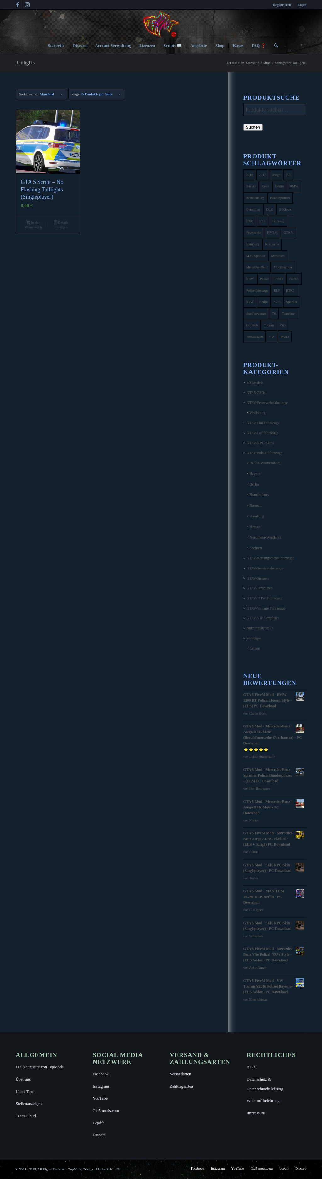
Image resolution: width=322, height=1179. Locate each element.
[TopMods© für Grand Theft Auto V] (161, 24)
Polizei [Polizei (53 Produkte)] (294, 279)
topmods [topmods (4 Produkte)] (252, 325)
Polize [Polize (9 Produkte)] (279, 279)
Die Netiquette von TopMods (40, 1067)
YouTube (100, 1098)
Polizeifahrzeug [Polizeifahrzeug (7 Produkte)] (257, 290)
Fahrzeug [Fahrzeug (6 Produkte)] (277, 221)
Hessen (255, 526)
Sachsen (256, 548)
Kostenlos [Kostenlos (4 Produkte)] (272, 244)
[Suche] (274, 46)
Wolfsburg (257, 413)
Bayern (255, 473)
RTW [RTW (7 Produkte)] (250, 302)
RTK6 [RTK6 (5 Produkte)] (290, 290)
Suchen (253, 127)
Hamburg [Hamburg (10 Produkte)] (252, 244)
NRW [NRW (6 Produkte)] (250, 279)
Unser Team (26, 1091)
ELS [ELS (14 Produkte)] (262, 221)
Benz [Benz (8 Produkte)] (265, 186)
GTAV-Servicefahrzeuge (265, 568)
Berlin (254, 484)
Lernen (255, 648)
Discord (99, 1134)
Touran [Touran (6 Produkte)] (269, 325)
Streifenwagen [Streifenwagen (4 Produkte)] (256, 313)
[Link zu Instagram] (27, 4)
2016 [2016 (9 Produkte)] (249, 175)
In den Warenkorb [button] (33, 224)
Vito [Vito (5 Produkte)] (283, 325)
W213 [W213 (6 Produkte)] (284, 336)
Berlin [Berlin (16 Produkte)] (279, 186)
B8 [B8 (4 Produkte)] (288, 175)
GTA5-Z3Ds (256, 392)
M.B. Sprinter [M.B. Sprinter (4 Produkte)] (255, 256)
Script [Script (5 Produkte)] (263, 302)
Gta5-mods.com (106, 1110)
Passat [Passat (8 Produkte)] (264, 279)
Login (301, 5)
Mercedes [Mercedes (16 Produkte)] (278, 256)
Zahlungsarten (181, 1086)
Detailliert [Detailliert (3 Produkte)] (253, 209)
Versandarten (180, 1073)
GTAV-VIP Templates (263, 618)
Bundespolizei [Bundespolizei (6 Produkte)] (280, 198)
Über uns (23, 1079)
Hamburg (257, 516)
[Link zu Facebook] (17, 4)
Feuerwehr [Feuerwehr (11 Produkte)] (253, 232)
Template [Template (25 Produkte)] (288, 313)
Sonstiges (254, 638)
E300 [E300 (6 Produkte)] (249, 221)
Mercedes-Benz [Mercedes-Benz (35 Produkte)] (257, 267)
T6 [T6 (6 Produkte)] (274, 313)
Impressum (256, 1113)
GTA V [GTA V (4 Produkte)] (289, 232)
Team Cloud (26, 1115)
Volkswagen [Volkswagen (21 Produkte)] (254, 336)
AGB (251, 1067)
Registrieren (282, 5)
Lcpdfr (98, 1122)
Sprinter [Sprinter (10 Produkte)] (291, 302)
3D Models (255, 383)
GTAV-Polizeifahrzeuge (264, 453)
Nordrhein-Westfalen (265, 537)
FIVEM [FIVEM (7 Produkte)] (272, 232)
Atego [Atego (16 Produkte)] (276, 175)
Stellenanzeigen (29, 1103)
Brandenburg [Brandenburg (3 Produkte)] (255, 198)
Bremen (256, 505)
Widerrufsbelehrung (263, 1100)
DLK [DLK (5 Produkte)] (269, 209)
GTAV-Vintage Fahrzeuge (266, 608)
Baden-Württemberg (265, 463)
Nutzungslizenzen (260, 628)
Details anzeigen (61, 224)
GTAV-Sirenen (258, 578)
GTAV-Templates (260, 588)
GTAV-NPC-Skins (260, 443)
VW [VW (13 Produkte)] (272, 336)
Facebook (101, 1073)
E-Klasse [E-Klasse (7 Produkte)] (285, 209)
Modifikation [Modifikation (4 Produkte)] (283, 267)
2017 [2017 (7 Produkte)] (262, 175)
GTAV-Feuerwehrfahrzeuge (267, 402)
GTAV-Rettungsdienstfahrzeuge (270, 558)
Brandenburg (259, 495)
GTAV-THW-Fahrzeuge (264, 598)
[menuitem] (282, 4)
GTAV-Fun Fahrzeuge (263, 423)
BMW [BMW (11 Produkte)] (294, 186)
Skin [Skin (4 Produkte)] (277, 302)
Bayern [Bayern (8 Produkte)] (251, 186)
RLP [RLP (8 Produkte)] (277, 290)
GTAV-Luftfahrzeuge (263, 433)
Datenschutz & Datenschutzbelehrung (265, 1084)
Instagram (101, 1086)
